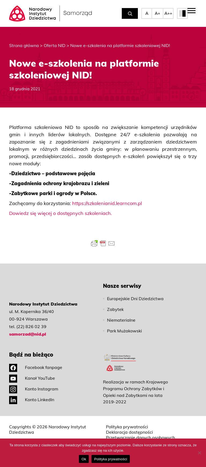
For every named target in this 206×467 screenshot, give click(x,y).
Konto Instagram (33, 388)
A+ (157, 13)
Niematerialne (121, 320)
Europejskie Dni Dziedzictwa (135, 298)
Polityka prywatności (127, 426)
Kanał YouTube (32, 378)
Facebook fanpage (35, 367)
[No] (199, 452)
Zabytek (115, 309)
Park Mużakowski (124, 330)
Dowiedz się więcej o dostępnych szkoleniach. (60, 213)
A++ (168, 13)
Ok (84, 459)
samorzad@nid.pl (27, 334)
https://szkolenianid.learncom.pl (107, 203)
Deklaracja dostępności (129, 432)
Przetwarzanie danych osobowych (140, 437)
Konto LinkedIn (31, 399)
